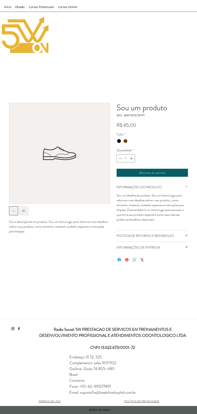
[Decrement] (120, 158)
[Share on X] (142, 259)
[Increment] (131, 158)
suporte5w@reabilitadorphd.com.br (108, 392)
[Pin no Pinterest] (126, 259)
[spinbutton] (126, 158)
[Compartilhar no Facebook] (119, 259)
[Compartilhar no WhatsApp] (134, 259)
